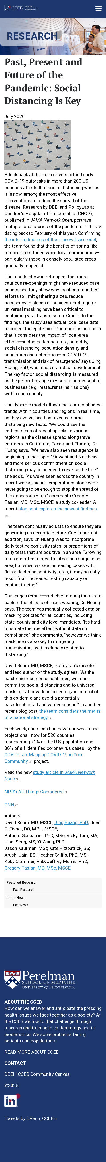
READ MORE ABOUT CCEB (31, 1052)
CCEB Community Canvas (44, 1074)
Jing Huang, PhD (71, 822)
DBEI (9, 1074)
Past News (20, 905)
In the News (16, 898)
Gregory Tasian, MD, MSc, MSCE (37, 868)
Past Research (23, 889)
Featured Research (22, 882)
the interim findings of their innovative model (50, 239)
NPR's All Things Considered (36, 791)
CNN (11, 804)
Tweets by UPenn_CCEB (31, 1118)
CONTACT (15, 1063)
